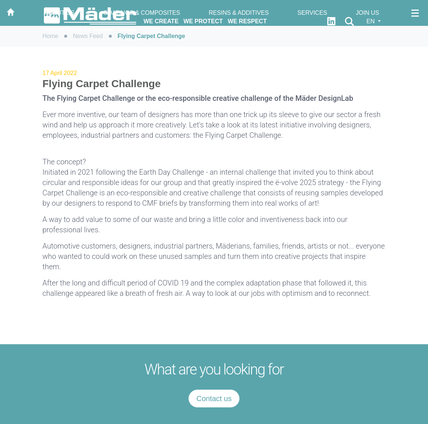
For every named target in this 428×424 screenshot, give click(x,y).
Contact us (214, 398)
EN (371, 21)
